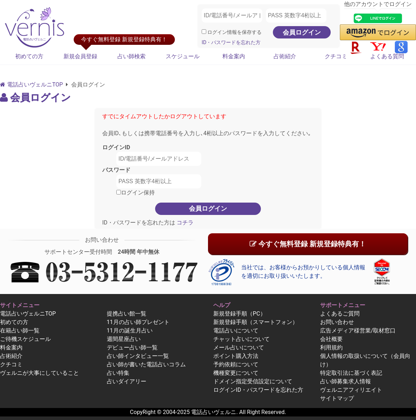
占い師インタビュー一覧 (138, 356)
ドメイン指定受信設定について (252, 381)
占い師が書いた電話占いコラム (146, 364)
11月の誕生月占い (130, 330)
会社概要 (331, 339)
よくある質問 (387, 56)
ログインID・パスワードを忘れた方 (258, 389)
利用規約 (331, 347)
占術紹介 (285, 56)
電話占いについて (235, 330)
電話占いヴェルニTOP (28, 313)
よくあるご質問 (340, 313)
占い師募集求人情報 (345, 381)
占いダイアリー (126, 381)
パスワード (116, 170)
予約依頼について (235, 364)
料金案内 (233, 56)
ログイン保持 (135, 192)
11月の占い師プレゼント (138, 322)
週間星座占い (124, 339)
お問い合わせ (337, 322)
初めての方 (29, 56)
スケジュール (183, 56)
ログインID (116, 147)
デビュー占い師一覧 (132, 347)
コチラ (184, 222)
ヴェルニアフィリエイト (351, 389)
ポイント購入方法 (235, 356)
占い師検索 (131, 56)
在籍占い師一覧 (19, 330)
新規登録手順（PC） (239, 313)
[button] (378, 32)
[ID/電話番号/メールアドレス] (232, 15)
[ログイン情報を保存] (204, 31)
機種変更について (235, 373)
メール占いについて (238, 347)
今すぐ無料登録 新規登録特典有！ (308, 243)
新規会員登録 (80, 56)
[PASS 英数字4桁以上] (296, 15)
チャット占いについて (241, 339)
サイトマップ (337, 398)
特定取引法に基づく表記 (351, 373)
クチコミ (336, 56)
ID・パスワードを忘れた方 (231, 43)
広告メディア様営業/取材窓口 (358, 330)
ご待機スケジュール (25, 339)
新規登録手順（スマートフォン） (255, 322)
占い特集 (118, 373)
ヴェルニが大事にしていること (39, 373)
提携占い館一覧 (126, 313)
